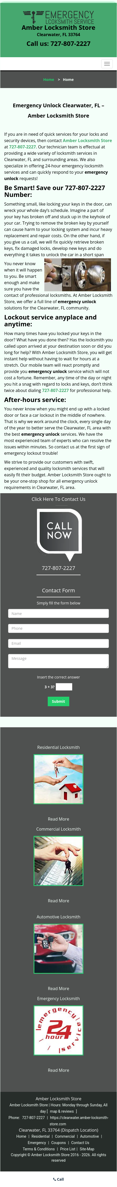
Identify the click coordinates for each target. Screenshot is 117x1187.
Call (58, 1179)
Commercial (65, 1136)
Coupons (58, 1143)
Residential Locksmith (58, 747)
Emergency (37, 1143)
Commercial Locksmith (58, 829)
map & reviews (62, 1111)
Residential (40, 1136)
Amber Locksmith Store (87, 140)
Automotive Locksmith (59, 917)
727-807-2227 (70, 43)
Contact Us (80, 1143)
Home (48, 79)
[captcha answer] (64, 687)
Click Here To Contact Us (58, 499)
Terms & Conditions (39, 1149)
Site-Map (87, 1149)
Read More (58, 819)
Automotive (89, 1136)
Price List (67, 1149)
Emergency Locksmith (58, 998)
